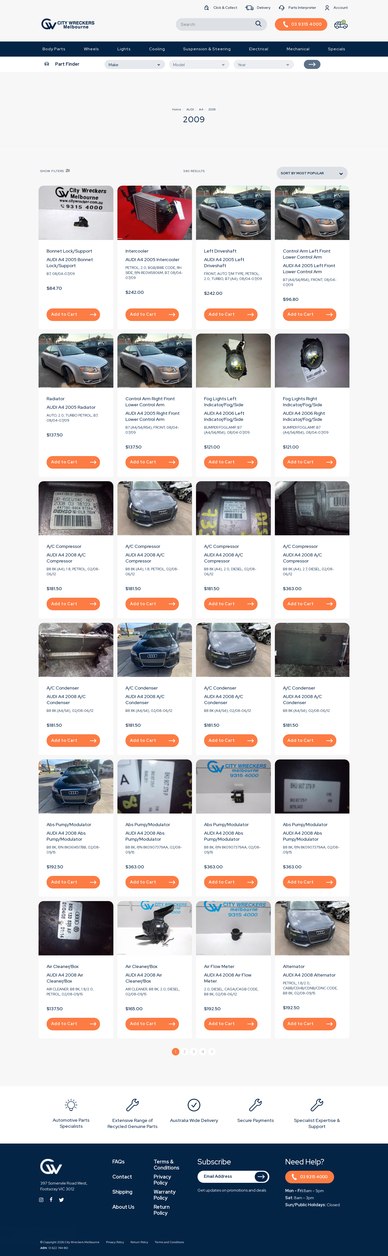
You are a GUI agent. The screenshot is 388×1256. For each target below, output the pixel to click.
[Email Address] (234, 1177)
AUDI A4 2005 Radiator (71, 407)
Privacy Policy (162, 1179)
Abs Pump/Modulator (69, 824)
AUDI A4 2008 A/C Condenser (66, 699)
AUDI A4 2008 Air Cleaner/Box (65, 978)
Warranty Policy (165, 1195)
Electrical (258, 49)
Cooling (157, 49)
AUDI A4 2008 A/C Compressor (66, 558)
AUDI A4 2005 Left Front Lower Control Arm (309, 268)
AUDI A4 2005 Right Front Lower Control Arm (152, 416)
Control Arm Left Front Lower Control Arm (307, 254)
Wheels (91, 49)
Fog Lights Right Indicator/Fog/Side (302, 402)
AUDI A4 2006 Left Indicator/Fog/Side (224, 416)
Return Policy (162, 1210)
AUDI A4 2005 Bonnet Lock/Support (70, 262)
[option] (71, 1115)
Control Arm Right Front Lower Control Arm (150, 402)
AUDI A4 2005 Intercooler (152, 259)
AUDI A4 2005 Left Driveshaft (224, 262)
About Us (123, 1207)
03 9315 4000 (309, 1178)
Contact (122, 1176)
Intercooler (136, 251)
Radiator (55, 398)
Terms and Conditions (169, 1242)
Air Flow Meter (219, 966)
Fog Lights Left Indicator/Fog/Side (223, 402)
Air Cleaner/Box (63, 966)
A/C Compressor (64, 546)
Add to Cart (73, 314)
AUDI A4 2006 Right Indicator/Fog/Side (304, 416)
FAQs (118, 1161)
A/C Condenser (63, 688)
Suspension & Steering (207, 49)
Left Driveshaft (220, 251)
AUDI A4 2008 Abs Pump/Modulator (66, 836)
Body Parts (54, 49)
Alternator (294, 966)
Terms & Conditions (166, 1164)
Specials (336, 49)
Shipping (122, 1192)
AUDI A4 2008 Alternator (309, 975)
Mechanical (298, 49)
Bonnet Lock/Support (69, 251)
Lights (124, 49)
